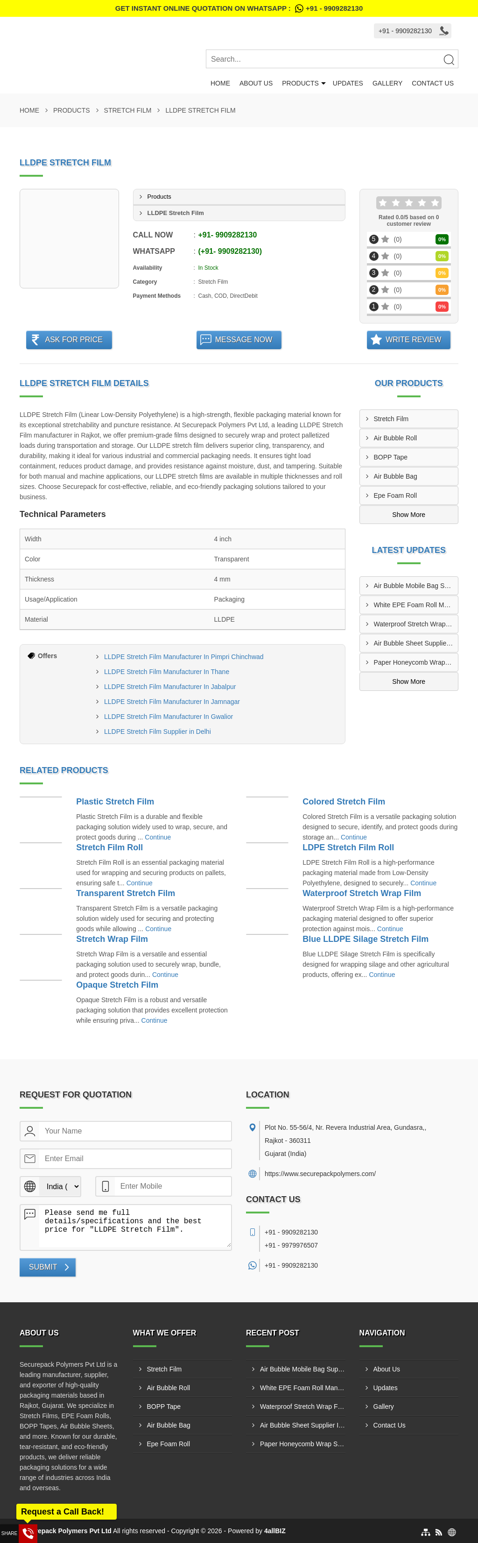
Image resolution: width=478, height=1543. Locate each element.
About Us (256, 83)
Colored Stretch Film (343, 801)
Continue (158, 837)
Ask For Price (74, 340)
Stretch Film (128, 110)
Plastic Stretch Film (115, 801)
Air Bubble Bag (395, 476)
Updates (348, 83)
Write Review (413, 340)
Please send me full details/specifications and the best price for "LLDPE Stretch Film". (135, 1226)
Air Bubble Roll (395, 438)
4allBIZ (275, 1531)
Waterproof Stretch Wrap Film (361, 893)
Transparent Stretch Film (125, 893)
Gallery (387, 83)
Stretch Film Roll (109, 847)
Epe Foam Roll (395, 495)
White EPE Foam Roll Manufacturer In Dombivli (416, 605)
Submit (43, 1267)
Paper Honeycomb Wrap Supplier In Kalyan (416, 662)
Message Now (244, 340)
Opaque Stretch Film (117, 985)
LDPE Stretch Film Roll (348, 847)
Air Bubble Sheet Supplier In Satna (416, 643)
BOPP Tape (391, 457)
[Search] (448, 59)
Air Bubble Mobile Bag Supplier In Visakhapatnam (416, 585)
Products (300, 83)
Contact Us (433, 83)
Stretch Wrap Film (112, 939)
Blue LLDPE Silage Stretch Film (365, 939)
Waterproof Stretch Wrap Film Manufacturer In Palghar (416, 624)
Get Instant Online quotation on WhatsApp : (239, 8)
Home (220, 83)
